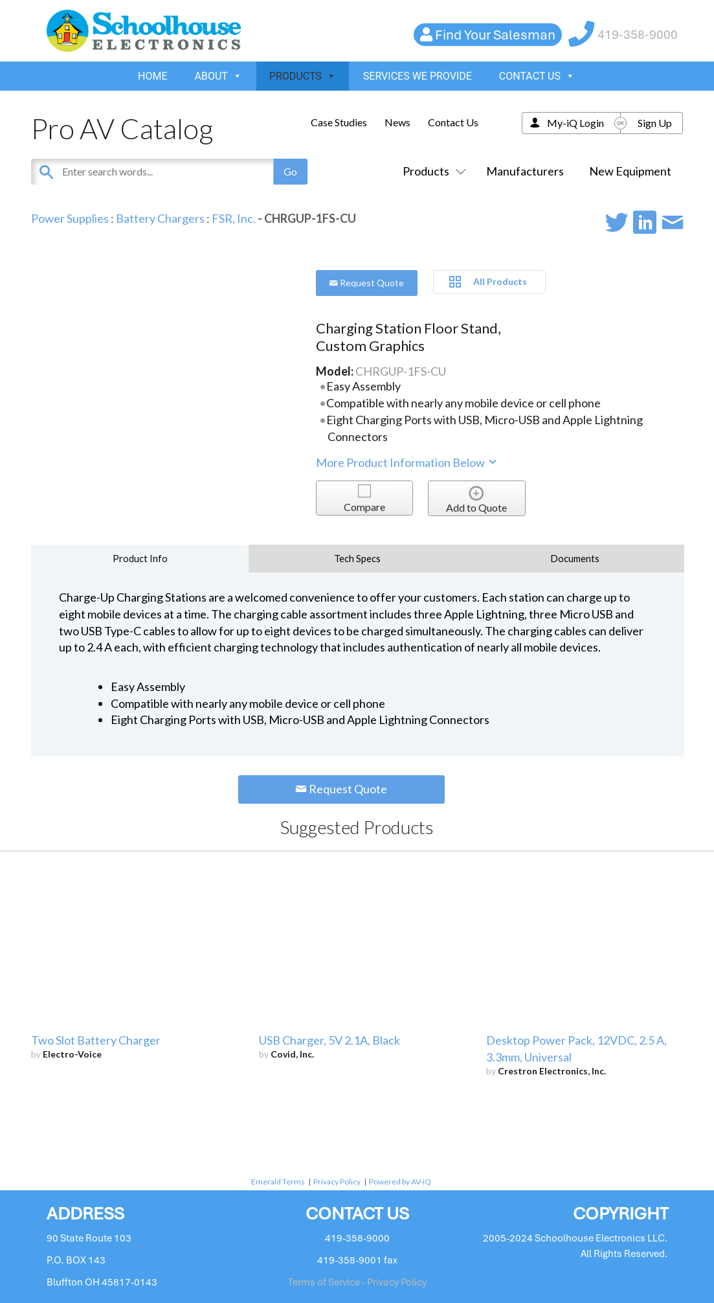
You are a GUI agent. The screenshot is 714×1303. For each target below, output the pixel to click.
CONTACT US (537, 76)
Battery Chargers (160, 218)
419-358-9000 (637, 35)
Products (432, 171)
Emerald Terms (278, 1181)
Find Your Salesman (495, 34)
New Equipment (630, 171)
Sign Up (655, 123)
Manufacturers (525, 171)
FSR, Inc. (234, 218)
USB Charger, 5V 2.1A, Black (329, 1040)
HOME (152, 76)
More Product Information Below (407, 462)
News (397, 122)
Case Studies (339, 122)
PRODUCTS (302, 76)
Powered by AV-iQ (400, 1181)
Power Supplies (70, 218)
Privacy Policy (337, 1181)
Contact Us (453, 122)
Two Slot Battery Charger (96, 1040)
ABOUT (218, 76)
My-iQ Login (575, 123)
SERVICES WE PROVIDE (417, 76)
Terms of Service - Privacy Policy (357, 1282)
